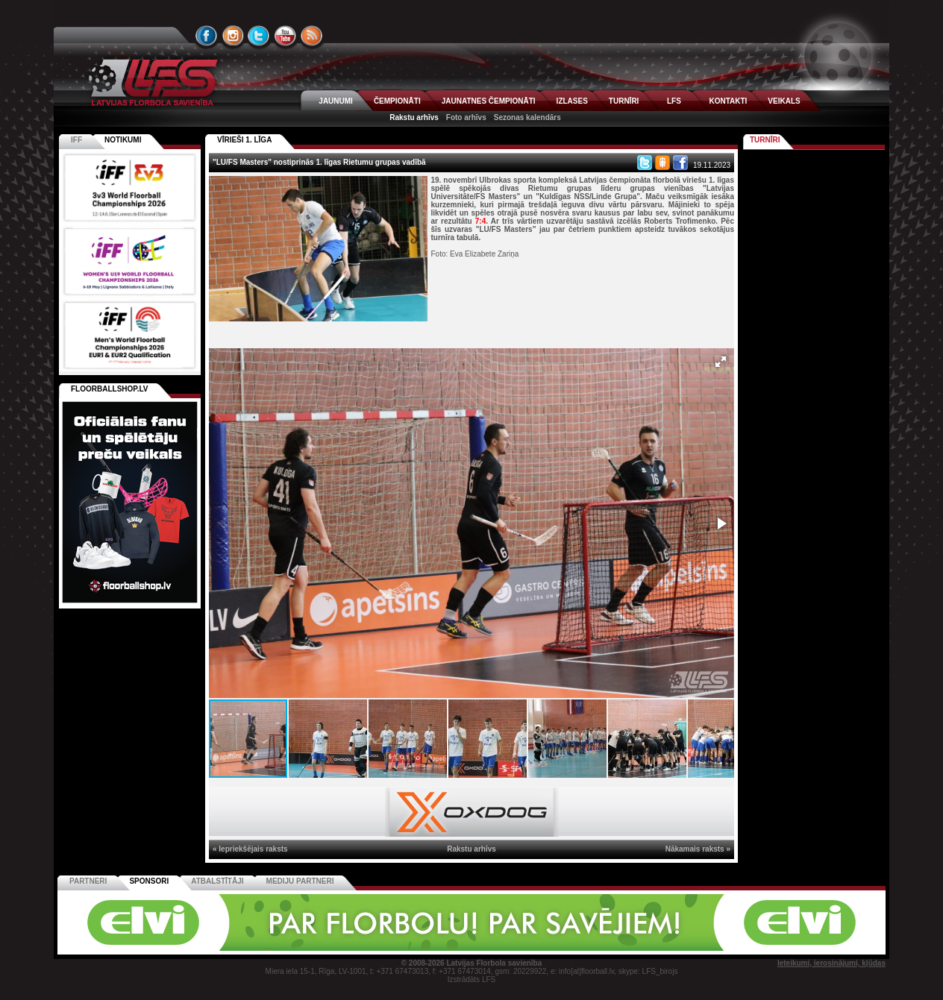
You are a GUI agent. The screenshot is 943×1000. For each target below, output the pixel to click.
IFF (76, 140)
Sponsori (149, 881)
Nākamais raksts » (697, 849)
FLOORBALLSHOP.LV (109, 389)
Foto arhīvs (466, 117)
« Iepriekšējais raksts (250, 849)
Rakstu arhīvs (414, 117)
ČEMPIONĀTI (397, 101)
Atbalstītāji (217, 881)
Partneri (88, 881)
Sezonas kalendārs (527, 117)
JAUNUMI (336, 101)
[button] (721, 362)
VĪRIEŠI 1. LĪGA (244, 140)
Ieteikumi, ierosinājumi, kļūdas (831, 963)
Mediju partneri (300, 881)
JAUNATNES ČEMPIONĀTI (489, 101)
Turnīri (765, 140)
